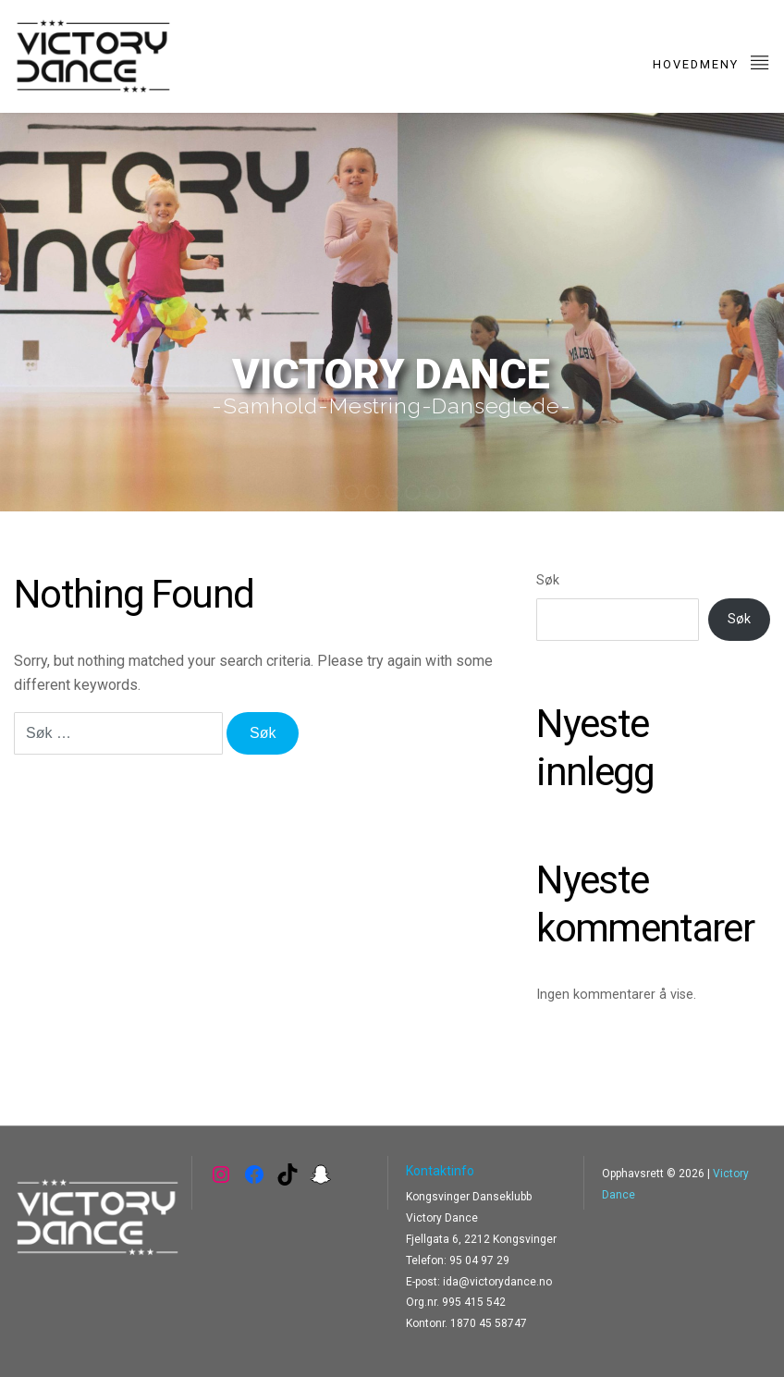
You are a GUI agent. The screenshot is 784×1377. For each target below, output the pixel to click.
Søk (547, 580)
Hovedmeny (711, 61)
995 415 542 (474, 1302)
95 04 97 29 (479, 1260)
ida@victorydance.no (497, 1281)
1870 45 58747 (488, 1323)
